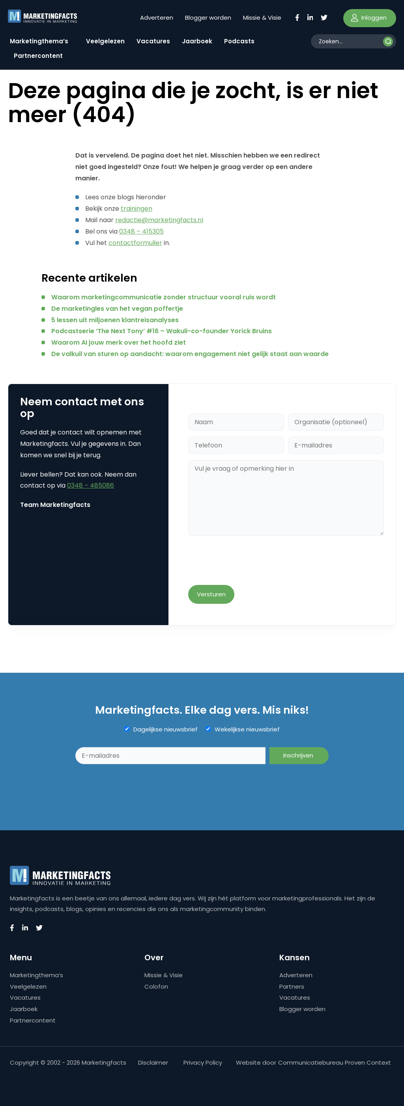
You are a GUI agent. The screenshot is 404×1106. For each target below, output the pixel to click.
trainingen (136, 208)
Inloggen (369, 17)
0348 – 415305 (141, 231)
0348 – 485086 (90, 485)
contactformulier (135, 242)
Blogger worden (208, 17)
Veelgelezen (105, 41)
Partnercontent (38, 56)
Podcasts (239, 41)
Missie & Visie (262, 17)
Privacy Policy (202, 1062)
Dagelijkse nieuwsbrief (165, 729)
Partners (291, 986)
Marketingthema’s (39, 41)
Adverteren (156, 17)
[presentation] (248, 561)
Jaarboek (197, 41)
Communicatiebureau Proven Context (334, 1062)
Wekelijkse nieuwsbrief (247, 729)
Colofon (156, 986)
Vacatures (153, 41)
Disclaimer (153, 1062)
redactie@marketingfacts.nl (159, 220)
